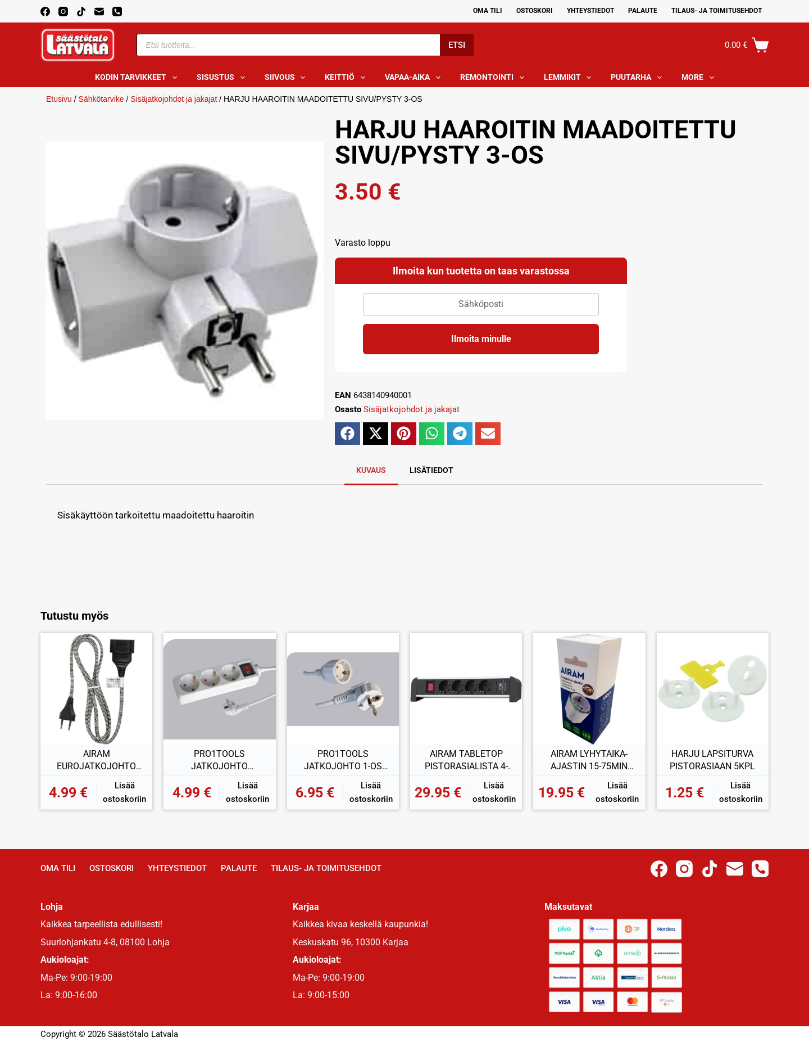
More (700, 77)
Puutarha (638, 77)
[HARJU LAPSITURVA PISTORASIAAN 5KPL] (713, 689)
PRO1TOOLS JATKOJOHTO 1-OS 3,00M (343, 760)
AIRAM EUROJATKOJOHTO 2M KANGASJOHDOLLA (96, 760)
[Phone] (117, 11)
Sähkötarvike (101, 98)
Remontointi (494, 77)
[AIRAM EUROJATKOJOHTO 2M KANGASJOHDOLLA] (96, 689)
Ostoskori (534, 11)
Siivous (287, 77)
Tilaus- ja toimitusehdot (716, 11)
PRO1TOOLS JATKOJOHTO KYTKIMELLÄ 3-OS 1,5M (219, 760)
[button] (347, 433)
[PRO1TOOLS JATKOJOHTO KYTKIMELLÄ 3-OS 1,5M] (219, 689)
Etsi (456, 45)
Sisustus (223, 77)
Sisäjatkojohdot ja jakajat (173, 98)
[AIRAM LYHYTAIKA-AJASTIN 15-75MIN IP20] (589, 689)
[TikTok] (81, 11)
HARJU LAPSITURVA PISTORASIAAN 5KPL (712, 760)
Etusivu (59, 98)
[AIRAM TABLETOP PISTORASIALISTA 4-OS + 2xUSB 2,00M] (466, 689)
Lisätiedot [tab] (431, 470)
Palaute (642, 11)
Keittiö (347, 77)
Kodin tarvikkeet (138, 77)
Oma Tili (487, 11)
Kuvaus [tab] (371, 470)
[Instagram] (63, 11)
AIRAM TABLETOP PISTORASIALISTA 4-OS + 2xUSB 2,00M (466, 760)
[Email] (99, 11)
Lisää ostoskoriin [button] (124, 793)
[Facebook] (45, 11)
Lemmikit (570, 77)
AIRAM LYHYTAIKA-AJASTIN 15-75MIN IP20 (589, 760)
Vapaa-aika (415, 77)
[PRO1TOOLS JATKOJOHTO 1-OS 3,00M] (343, 689)
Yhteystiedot (590, 11)
